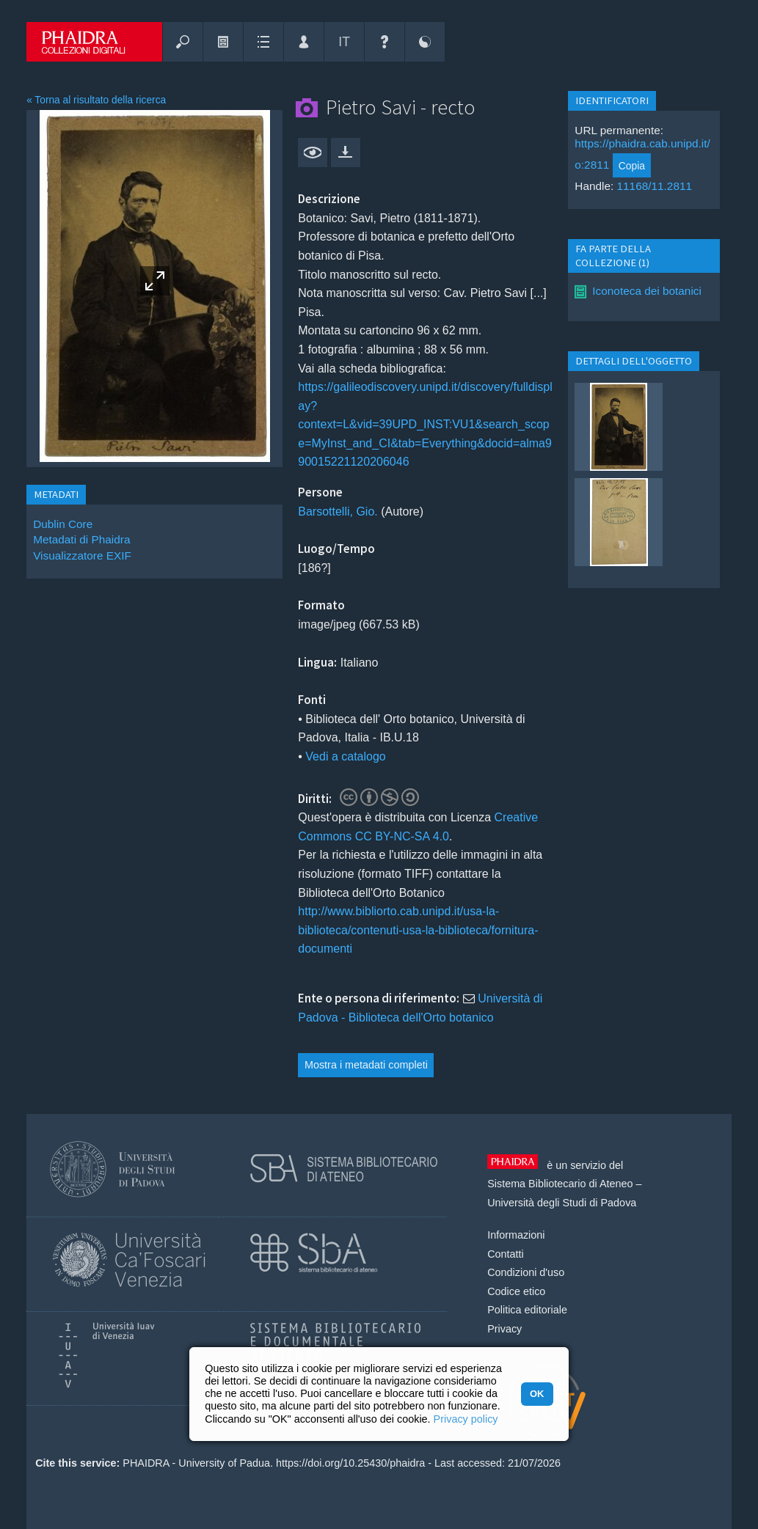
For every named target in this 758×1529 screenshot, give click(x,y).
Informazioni (515, 1235)
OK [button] (537, 1393)
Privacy (504, 1329)
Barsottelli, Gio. (337, 511)
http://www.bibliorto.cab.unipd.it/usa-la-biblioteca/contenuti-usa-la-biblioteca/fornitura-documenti (418, 930)
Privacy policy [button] (466, 1419)
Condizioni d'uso (525, 1272)
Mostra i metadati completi (366, 1065)
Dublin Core (62, 524)
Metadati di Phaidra (81, 539)
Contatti (505, 1254)
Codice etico (516, 1291)
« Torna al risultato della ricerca (96, 100)
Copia (632, 166)
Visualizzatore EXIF (82, 555)
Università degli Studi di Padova (561, 1203)
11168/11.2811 (655, 186)
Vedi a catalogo (345, 756)
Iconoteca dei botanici (646, 291)
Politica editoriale (527, 1310)
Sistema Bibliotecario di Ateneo (560, 1183)
